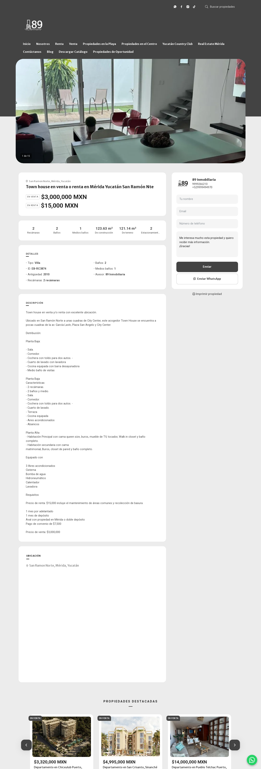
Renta (59, 44)
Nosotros (43, 44)
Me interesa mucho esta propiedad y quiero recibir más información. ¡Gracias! (207, 244)
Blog (50, 52)
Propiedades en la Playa (99, 44)
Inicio (27, 44)
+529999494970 (202, 187)
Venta (73, 44)
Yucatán (66, 181)
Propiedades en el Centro (139, 44)
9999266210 (200, 184)
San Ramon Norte (39, 181)
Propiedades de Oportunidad (113, 52)
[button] (26, 745)
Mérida (55, 181)
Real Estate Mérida (211, 44)
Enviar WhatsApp (207, 279)
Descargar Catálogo (73, 52)
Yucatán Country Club (178, 44)
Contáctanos (32, 52)
